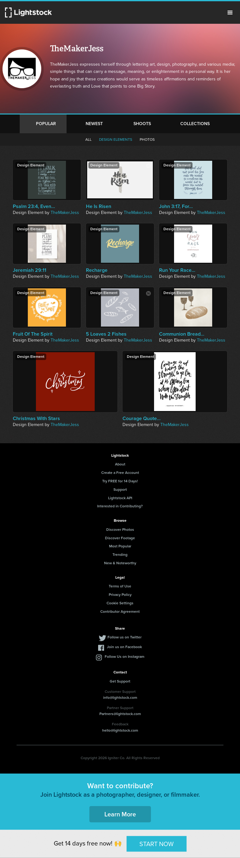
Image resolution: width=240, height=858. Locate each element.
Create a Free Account (120, 472)
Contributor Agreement (120, 611)
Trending (120, 554)
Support (120, 489)
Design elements (115, 139)
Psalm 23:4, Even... (34, 206)
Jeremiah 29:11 (29, 270)
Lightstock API (120, 498)
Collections (195, 123)
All (88, 139)
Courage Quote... (141, 418)
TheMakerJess (65, 212)
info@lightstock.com (120, 697)
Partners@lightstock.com (120, 714)
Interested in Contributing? (120, 506)
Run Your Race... (177, 270)
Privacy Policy (120, 594)
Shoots (142, 123)
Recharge (97, 270)
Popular (46, 123)
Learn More (120, 814)
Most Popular (120, 546)
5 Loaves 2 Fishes (106, 334)
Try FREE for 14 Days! (120, 481)
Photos (147, 139)
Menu (230, 13)
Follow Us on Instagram (124, 656)
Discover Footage (120, 538)
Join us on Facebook (124, 647)
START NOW (156, 843)
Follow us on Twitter (125, 637)
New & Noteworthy (120, 563)
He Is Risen (98, 206)
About (120, 464)
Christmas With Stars (36, 418)
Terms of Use (120, 586)
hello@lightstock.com (120, 730)
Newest (94, 123)
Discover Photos (120, 529)
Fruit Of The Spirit (32, 334)
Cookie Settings (120, 603)
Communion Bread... (181, 334)
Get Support (120, 681)
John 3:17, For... (176, 206)
